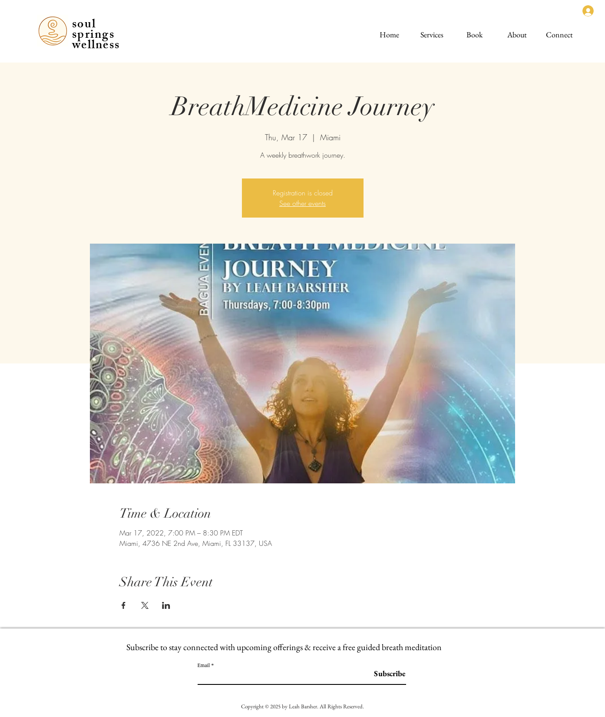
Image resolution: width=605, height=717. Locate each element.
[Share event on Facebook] (123, 605)
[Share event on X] (145, 605)
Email (204, 665)
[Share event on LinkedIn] (166, 605)
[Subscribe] (384, 673)
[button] (431, 31)
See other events (302, 203)
